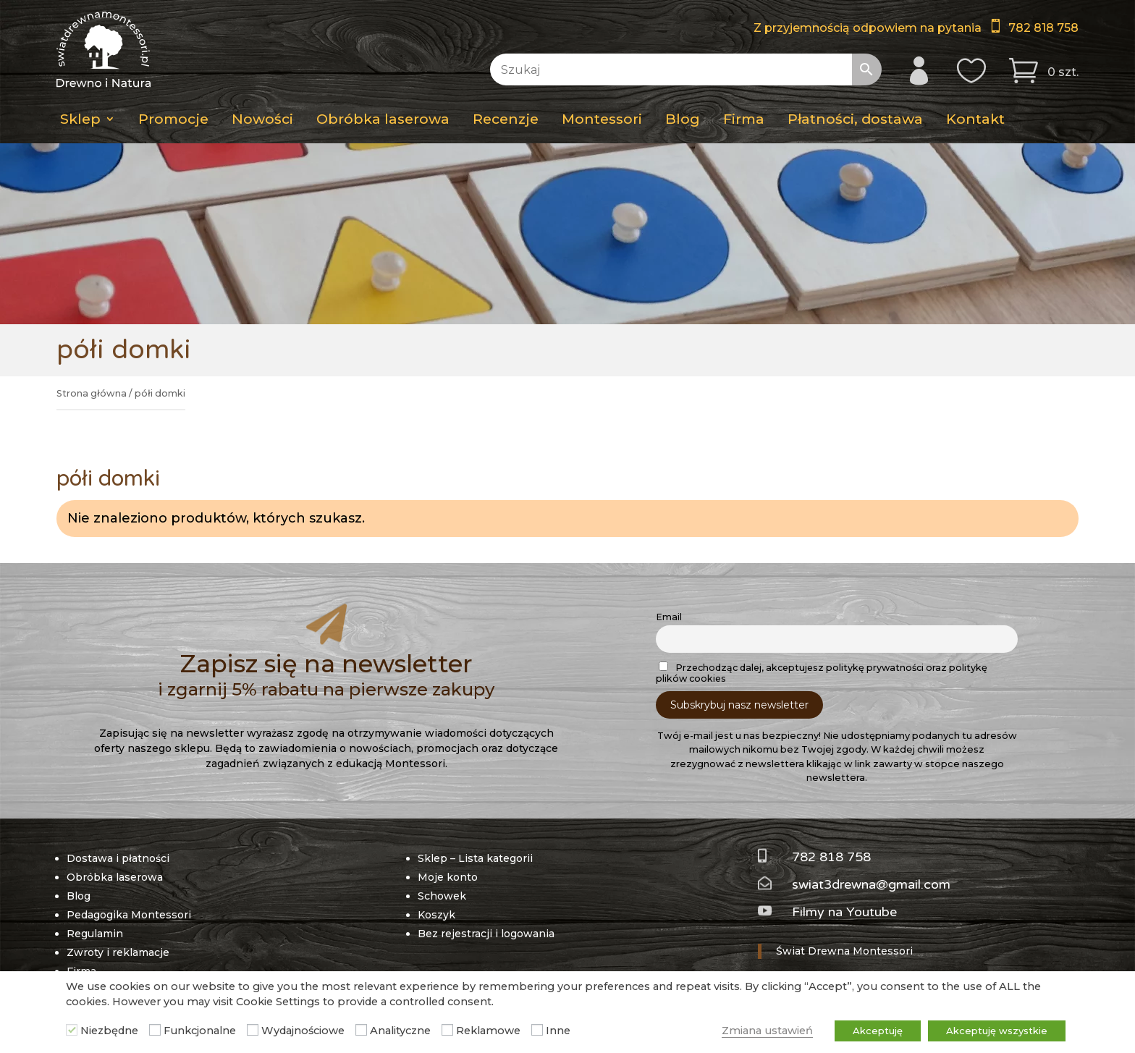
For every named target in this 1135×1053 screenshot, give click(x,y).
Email (669, 582)
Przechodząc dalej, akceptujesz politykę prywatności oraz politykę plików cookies (821, 638)
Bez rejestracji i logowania (486, 898)
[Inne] (537, 1030)
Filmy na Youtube (844, 877)
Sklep (80, 118)
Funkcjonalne (200, 1030)
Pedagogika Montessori (129, 879)
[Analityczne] (361, 1030)
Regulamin (95, 898)
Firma (743, 118)
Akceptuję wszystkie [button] (996, 1030)
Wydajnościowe (303, 1030)
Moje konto (448, 841)
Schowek (442, 860)
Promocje (173, 118)
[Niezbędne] (71, 1030)
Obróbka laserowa (383, 118)
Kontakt (975, 118)
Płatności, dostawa (855, 118)
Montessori (602, 118)
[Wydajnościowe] (252, 1030)
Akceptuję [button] (878, 1030)
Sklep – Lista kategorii (475, 822)
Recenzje (506, 118)
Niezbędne (109, 1030)
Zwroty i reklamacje (118, 916)
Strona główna (91, 393)
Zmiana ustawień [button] (767, 1030)
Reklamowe (488, 1030)
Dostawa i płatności (118, 822)
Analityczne (400, 1030)
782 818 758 (1043, 28)
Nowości (262, 118)
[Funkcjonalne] (155, 1030)
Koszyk (436, 879)
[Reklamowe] (447, 1030)
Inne (558, 1030)
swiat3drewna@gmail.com (871, 849)
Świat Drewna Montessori (844, 915)
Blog (682, 118)
